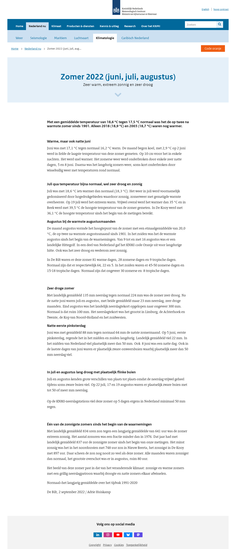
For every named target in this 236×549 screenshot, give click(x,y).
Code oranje (213, 48)
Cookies (119, 545)
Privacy (107, 545)
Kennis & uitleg (109, 26)
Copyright (95, 545)
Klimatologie (105, 38)
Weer (19, 38)
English (205, 9)
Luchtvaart (81, 38)
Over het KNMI (150, 26)
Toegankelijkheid (136, 545)
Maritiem (60, 38)
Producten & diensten (80, 26)
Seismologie (38, 38)
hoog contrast (221, 9)
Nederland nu (37, 26)
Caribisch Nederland (135, 38)
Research (130, 26)
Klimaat (56, 26)
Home (19, 26)
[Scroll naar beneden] (118, 95)
